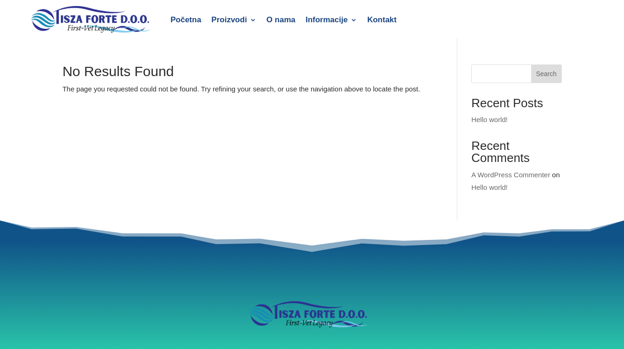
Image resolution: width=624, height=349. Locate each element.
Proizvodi (229, 19)
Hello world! (489, 119)
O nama (280, 19)
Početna (185, 19)
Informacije (327, 19)
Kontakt (381, 19)
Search (546, 74)
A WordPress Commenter (510, 175)
